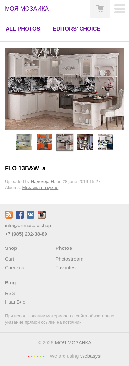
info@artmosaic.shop (28, 225)
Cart (9, 259)
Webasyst (90, 356)
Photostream (69, 259)
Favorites (65, 267)
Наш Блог (16, 302)
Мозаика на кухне (40, 187)
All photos (23, 29)
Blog (10, 282)
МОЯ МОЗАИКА (73, 342)
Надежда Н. (43, 181)
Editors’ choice (76, 29)
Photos (63, 248)
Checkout (15, 267)
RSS (10, 293)
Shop (11, 248)
